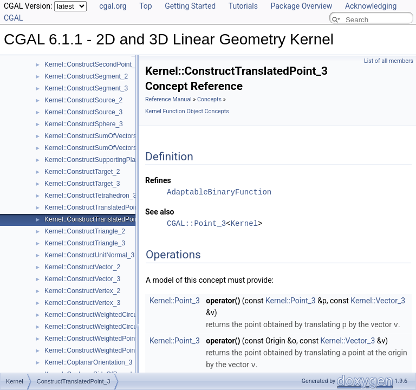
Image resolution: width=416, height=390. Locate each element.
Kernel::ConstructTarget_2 (82, 172)
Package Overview (301, 6)
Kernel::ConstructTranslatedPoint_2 (95, 207)
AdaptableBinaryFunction (219, 192)
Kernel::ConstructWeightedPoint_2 (94, 338)
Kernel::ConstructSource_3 (83, 112)
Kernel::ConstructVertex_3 (82, 303)
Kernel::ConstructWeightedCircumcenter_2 (106, 314)
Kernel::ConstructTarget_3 (82, 183)
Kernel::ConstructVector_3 (82, 279)
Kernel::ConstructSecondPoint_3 (91, 64)
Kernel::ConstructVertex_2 (82, 291)
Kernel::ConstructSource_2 (83, 100)
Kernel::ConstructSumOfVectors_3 (94, 148)
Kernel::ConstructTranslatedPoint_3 (95, 219)
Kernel (244, 223)
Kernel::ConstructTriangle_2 (84, 231)
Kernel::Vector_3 (377, 300)
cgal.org (112, 6)
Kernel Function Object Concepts (187, 111)
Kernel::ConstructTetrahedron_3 (90, 195)
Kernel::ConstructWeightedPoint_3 (94, 350)
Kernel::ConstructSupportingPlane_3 (97, 160)
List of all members (388, 60)
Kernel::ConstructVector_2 (82, 267)
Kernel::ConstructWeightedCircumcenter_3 (106, 326)
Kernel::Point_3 (175, 300)
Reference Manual (168, 99)
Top (145, 6)
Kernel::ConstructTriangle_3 (84, 243)
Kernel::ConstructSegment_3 (86, 88)
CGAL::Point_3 (196, 223)
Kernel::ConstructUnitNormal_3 (89, 255)
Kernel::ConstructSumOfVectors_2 (94, 136)
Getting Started (190, 6)
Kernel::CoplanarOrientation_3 (88, 362)
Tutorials (243, 6)
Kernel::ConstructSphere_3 (83, 124)
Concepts (209, 99)
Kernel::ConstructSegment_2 (86, 76)
